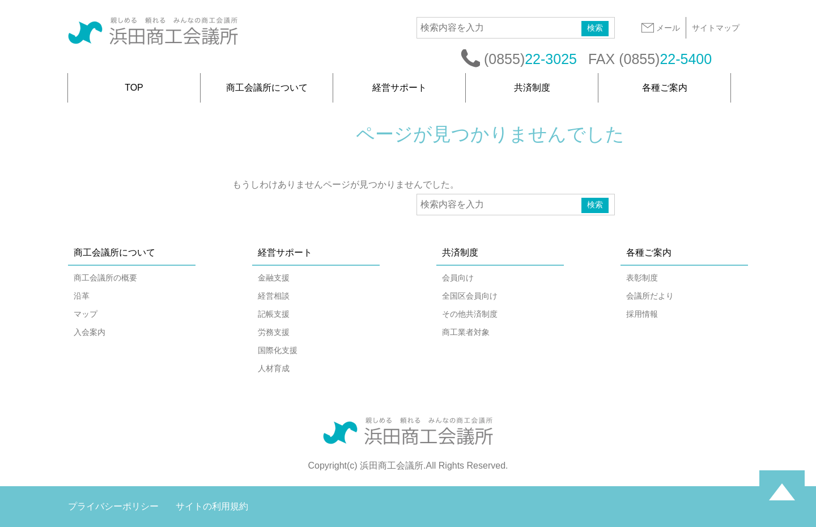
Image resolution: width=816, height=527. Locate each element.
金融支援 (274, 277)
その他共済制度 (470, 313)
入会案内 (89, 332)
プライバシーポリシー (113, 506)
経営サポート (399, 87)
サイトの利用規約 (212, 506)
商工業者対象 (466, 332)
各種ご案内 (664, 87)
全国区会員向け (470, 295)
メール (660, 28)
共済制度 (532, 87)
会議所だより (650, 295)
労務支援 (274, 332)
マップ (85, 313)
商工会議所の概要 (105, 277)
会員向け (458, 277)
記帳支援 (274, 313)
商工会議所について (267, 87)
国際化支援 (278, 350)
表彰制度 (642, 277)
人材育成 (274, 368)
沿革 (82, 295)
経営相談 (274, 295)
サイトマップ (716, 27)
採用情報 (642, 313)
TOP (134, 87)
